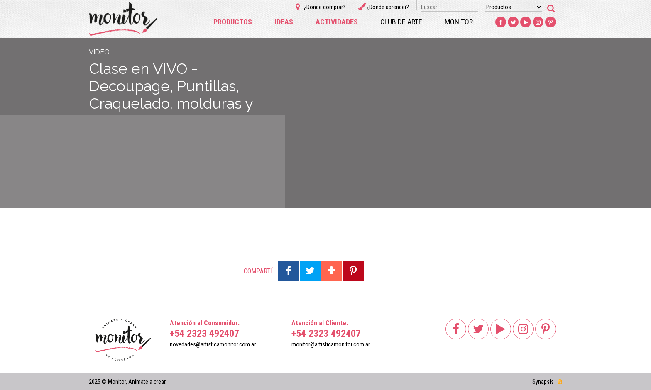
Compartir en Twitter (310, 271)
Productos (232, 21)
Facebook (501, 22)
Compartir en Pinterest (353, 271)
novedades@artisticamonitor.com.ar (213, 344)
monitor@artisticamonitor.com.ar (330, 344)
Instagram (538, 22)
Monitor (459, 21)
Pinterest (550, 22)
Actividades (337, 21)
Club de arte (401, 21)
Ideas (283, 21)
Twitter (513, 22)
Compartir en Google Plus (331, 271)
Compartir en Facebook (288, 271)
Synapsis (543, 381)
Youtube (525, 22)
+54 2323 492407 (204, 333)
